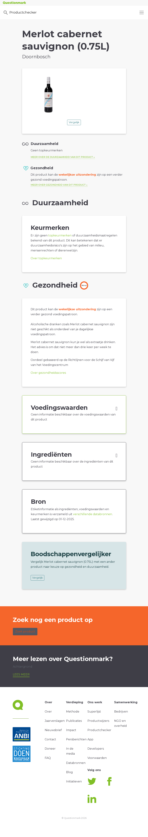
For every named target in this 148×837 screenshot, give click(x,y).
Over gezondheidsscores (48, 372)
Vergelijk (74, 122)
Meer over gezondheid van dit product (58, 184)
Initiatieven (74, 781)
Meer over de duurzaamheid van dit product (62, 157)
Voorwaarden (97, 758)
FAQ (48, 758)
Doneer (50, 748)
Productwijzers (98, 721)
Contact (50, 739)
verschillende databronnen (92, 514)
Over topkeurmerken (46, 258)
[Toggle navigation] (141, 12)
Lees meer (21, 674)
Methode (72, 711)
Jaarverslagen (55, 721)
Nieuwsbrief (53, 730)
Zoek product (25, 631)
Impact (71, 730)
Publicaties (74, 721)
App (90, 739)
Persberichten (76, 739)
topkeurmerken (60, 235)
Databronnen (75, 763)
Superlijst (94, 711)
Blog (69, 772)
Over (48, 711)
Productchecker (20, 13)
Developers (95, 748)
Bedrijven (121, 711)
